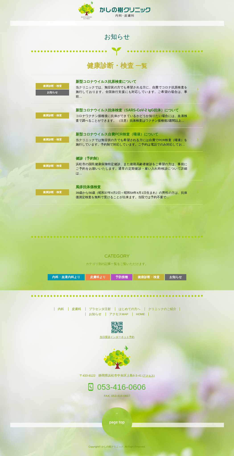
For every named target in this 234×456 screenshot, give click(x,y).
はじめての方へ (129, 309)
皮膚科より (98, 277)
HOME (140, 314)
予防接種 (121, 277)
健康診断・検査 (149, 277)
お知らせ (117, 36)
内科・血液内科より (66, 277)
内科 (61, 309)
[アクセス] (148, 375)
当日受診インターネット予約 (117, 337)
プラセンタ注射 (100, 309)
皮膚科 (76, 309)
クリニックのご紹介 (162, 309)
